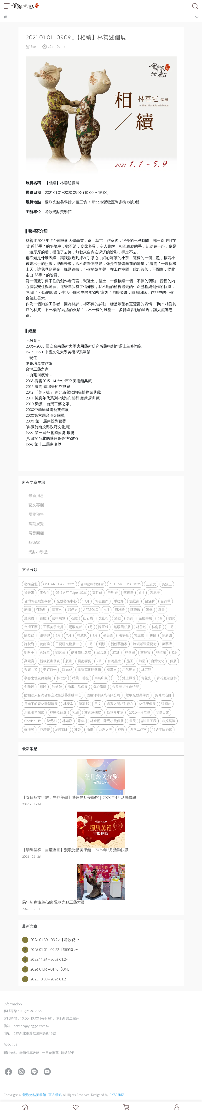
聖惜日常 (162, 712)
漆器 (117, 618)
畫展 (132, 721)
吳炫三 (167, 584)
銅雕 (43, 618)
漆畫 (161, 609)
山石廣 (88, 618)
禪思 (121, 729)
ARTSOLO (90, 609)
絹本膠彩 (62, 729)
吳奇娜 (29, 592)
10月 (85, 601)
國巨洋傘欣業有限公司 (103, 695)
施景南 (134, 601)
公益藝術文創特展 (125, 687)
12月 (175, 652)
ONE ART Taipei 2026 (59, 584)
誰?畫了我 (148, 721)
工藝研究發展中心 (68, 644)
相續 (75, 712)
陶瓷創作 (101, 601)
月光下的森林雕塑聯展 (41, 704)
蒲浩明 (41, 609)
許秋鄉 (29, 644)
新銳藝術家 (119, 644)
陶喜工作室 (138, 729)
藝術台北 (31, 584)
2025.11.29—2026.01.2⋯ (46, 959)
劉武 (171, 618)
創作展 (29, 687)
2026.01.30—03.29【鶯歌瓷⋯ (50, 940)
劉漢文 (112, 669)
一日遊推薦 (50, 1053)
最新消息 (36, 495)
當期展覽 (36, 523)
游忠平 (155, 592)
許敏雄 (57, 687)
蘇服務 (29, 729)
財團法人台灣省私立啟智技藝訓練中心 (52, 695)
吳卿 (130, 618)
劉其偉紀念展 (81, 652)
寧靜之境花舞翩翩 (37, 678)
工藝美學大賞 (53, 627)
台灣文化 (157, 661)
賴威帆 (82, 635)
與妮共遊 (31, 669)
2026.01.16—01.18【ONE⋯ (47, 969)
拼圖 (153, 635)
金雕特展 (145, 618)
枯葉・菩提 (80, 678)
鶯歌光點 (75, 627)
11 (115, 678)
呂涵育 (150, 601)
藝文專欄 (36, 505)
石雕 (74, 618)
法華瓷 (124, 635)
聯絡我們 (68, 1053)
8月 (58, 635)
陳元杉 (52, 721)
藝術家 (34, 542)
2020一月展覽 (139, 712)
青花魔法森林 (167, 678)
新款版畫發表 (50, 661)
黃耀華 (45, 652)
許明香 (113, 592)
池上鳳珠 (129, 678)
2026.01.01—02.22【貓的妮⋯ (50, 950)
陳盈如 (29, 635)
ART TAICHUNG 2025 (125, 584)
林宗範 (146, 669)
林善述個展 (92, 712)
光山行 (104, 618)
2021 (115, 652)
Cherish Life (32, 721)
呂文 (97, 704)
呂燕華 (166, 601)
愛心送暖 (100, 687)
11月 (170, 627)
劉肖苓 (29, 652)
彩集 (81, 721)
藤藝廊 (167, 644)
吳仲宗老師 (163, 695)
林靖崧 (67, 721)
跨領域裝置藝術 (144, 644)
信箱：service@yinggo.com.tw (26, 1026)
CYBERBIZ (117, 1095)
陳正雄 (103, 627)
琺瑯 (27, 609)
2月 (160, 618)
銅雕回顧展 (122, 627)
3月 (90, 644)
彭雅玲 (120, 609)
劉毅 (101, 644)
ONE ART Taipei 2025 (71, 592)
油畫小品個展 (78, 687)
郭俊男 (73, 609)
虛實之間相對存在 (120, 704)
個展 (173, 661)
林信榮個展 (147, 704)
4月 (106, 609)
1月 (90, 627)
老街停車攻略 (29, 1053)
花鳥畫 (45, 729)
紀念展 (102, 652)
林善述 (141, 627)
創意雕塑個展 (34, 712)
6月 (141, 592)
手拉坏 (119, 601)
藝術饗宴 (84, 661)
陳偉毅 (135, 609)
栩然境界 (129, 669)
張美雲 (108, 635)
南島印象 (101, 678)
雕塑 (142, 661)
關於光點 (10, 1053)
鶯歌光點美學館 (137, 695)
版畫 (68, 661)
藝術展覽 (58, 618)
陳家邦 (84, 704)
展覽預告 (36, 514)
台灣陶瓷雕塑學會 (37, 601)
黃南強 (45, 644)
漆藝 (149, 609)
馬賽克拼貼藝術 (89, 669)
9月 (99, 661)
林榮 (77, 729)
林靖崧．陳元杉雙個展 (107, 721)
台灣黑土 (114, 661)
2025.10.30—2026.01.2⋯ (46, 979)
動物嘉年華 (115, 712)
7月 (68, 635)
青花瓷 (146, 678)
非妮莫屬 (168, 721)
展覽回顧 (36, 533)
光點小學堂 (38, 552)
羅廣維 (29, 618)
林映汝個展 (58, 712)
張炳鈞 (166, 704)
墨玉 (130, 661)
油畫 (90, 729)
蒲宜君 (57, 609)
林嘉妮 (130, 652)
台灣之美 (105, 729)
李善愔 (128, 592)
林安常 (68, 704)
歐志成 (67, 669)
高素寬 (29, 661)
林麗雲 (145, 652)
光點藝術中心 (67, 601)
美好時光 (50, 669)
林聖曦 (161, 652)
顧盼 (43, 687)
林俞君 (157, 627)
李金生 (45, 592)
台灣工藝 (31, 627)
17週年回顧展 (162, 729)
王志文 (151, 584)
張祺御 (45, 635)
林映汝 (62, 678)
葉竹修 (97, 592)
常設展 (139, 635)
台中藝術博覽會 (92, 584)
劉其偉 (60, 652)
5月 (95, 635)
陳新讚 (167, 635)
